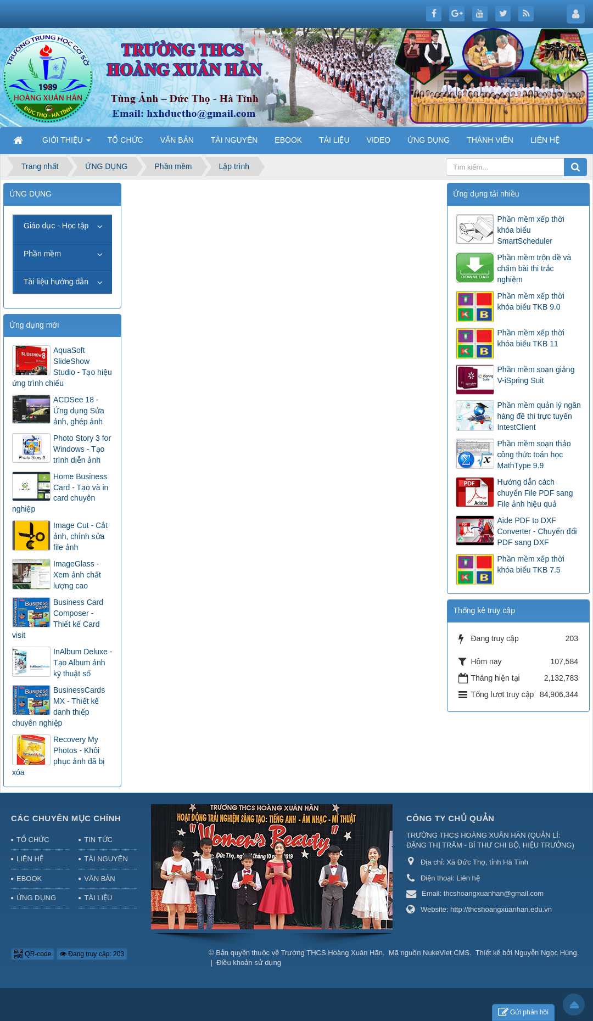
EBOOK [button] (288, 140)
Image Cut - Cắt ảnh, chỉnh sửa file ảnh (80, 536)
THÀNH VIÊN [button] (490, 140)
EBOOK (29, 878)
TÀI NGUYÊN (105, 859)
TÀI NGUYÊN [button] (234, 140)
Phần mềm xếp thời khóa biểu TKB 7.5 (530, 564)
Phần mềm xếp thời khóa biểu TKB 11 (530, 338)
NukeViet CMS (446, 953)
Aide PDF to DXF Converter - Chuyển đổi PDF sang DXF (537, 531)
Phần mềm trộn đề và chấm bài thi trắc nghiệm (534, 268)
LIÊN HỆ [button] (545, 140)
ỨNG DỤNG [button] (428, 140)
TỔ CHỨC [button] (125, 140)
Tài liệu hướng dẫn (56, 281)
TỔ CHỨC (32, 839)
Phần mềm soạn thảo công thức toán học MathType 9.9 (533, 454)
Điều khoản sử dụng (248, 962)
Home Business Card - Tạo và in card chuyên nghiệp (60, 493)
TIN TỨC (98, 839)
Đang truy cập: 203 (92, 954)
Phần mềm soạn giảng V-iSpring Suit (535, 375)
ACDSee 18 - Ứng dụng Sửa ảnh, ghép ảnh (78, 410)
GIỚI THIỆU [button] (66, 143)
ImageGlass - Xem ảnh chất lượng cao (77, 574)
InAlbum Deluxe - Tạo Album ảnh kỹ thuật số (82, 662)
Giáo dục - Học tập (56, 225)
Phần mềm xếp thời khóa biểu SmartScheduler (530, 230)
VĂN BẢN (99, 878)
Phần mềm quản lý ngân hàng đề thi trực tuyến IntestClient (538, 416)
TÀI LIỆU (98, 898)
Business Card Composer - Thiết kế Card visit (57, 618)
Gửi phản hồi (523, 1012)
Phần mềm (42, 253)
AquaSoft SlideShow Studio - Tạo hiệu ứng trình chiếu (62, 367)
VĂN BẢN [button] (177, 140)
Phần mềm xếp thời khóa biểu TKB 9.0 (530, 301)
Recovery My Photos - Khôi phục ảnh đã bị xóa (58, 756)
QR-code (32, 954)
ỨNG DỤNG (36, 898)
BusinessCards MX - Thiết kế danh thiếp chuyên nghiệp (58, 706)
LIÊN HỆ (29, 859)
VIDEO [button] (379, 140)
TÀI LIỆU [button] (334, 140)
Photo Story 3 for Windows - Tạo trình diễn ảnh (82, 449)
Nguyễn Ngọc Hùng (545, 953)
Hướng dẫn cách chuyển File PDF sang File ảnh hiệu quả (535, 493)
